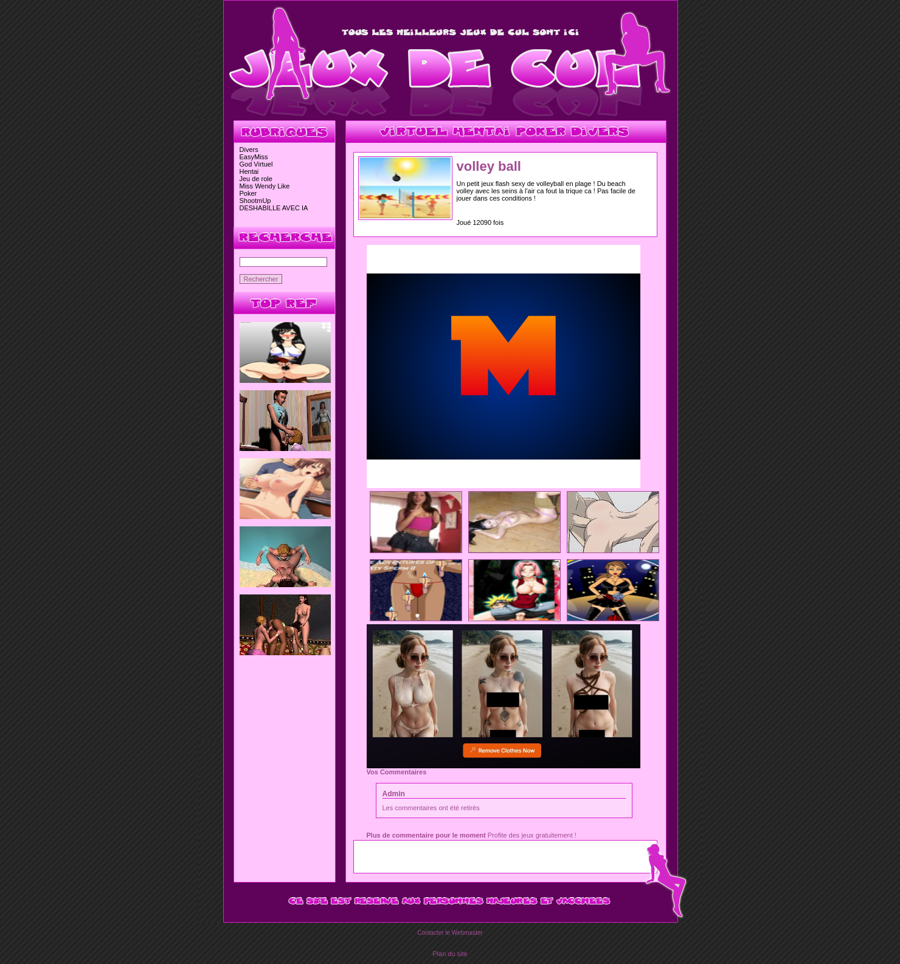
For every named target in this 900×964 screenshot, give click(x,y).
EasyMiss (254, 156)
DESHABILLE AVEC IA (274, 208)
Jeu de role (256, 178)
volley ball (489, 166)
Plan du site (449, 953)
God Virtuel (256, 164)
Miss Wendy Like (265, 186)
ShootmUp (255, 200)
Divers (249, 149)
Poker (248, 193)
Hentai (249, 171)
